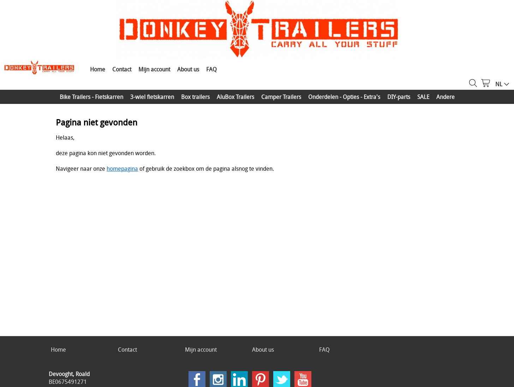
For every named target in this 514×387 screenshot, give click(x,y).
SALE (423, 97)
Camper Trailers (281, 97)
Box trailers (195, 97)
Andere (445, 97)
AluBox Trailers (235, 97)
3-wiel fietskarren (152, 97)
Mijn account (154, 69)
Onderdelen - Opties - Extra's (344, 97)
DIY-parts (398, 97)
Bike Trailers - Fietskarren (91, 97)
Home (97, 69)
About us (188, 69)
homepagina (122, 168)
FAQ (211, 69)
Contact (121, 69)
